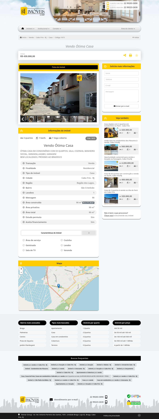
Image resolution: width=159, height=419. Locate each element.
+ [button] (21, 269)
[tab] (27, 67)
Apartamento (56, 328)
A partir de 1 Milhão (122, 345)
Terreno (54, 345)
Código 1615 (60, 37)
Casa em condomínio (59, 337)
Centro (22, 337)
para (86, 365)
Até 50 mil (118, 328)
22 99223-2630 (130, 7)
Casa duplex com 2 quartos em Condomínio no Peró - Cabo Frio (117, 125)
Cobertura (55, 341)
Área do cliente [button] (127, 28)
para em (35, 365)
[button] (26, 95)
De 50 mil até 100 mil (122, 332)
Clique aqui (108, 215)
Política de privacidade (112, 416)
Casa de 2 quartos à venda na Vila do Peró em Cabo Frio (121, 191)
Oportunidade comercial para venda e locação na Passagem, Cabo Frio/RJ (119, 158)
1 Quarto (86, 328)
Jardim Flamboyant (27, 345)
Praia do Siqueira (26, 341)
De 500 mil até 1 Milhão (123, 341)
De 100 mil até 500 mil (123, 337)
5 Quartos (87, 345)
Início (23, 37)
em (104, 365)
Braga (22, 328)
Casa (50, 37)
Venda (31, 37)
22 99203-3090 (130, 3)
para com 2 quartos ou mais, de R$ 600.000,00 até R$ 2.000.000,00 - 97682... (65, 376)
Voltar (136, 37)
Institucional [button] (42, 28)
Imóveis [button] (29, 28)
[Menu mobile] (23, 29)
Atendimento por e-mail (64, 399)
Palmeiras (24, 332)
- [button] (21, 272)
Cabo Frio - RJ (41, 37)
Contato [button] (56, 28)
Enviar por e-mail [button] (121, 106)
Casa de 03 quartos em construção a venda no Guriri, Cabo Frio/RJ (121, 175)
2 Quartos (87, 332)
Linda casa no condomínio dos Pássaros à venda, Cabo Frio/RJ (120, 141)
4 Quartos (87, 341)
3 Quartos (87, 337)
